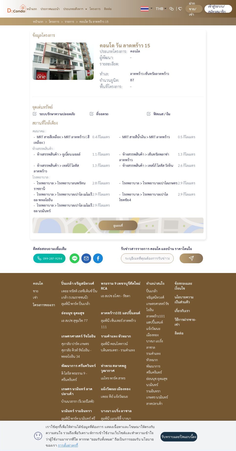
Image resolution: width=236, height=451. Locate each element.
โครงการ (95, 9)
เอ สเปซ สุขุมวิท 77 (74, 320)
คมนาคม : (39, 131)
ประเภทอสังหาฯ (74, 9)
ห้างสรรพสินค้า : (43, 148)
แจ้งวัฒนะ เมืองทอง (115, 389)
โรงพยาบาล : (41, 177)
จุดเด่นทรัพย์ (42, 107)
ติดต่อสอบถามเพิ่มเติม (49, 248)
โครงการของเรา (44, 305)
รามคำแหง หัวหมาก (116, 336)
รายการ (69, 21)
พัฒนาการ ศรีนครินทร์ (78, 365)
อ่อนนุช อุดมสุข (72, 313)
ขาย (35, 291)
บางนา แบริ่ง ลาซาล (116, 411)
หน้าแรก (32, 9)
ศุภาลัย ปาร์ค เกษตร (75, 343)
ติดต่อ (108, 9)
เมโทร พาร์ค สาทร (113, 378)
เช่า (35, 297)
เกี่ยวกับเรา (182, 310)
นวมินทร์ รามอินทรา (76, 411)
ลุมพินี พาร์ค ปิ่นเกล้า (75, 303)
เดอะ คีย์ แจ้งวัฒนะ (114, 396)
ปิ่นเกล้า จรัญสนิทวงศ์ (77, 283)
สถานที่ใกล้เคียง (45, 123)
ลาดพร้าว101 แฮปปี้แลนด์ (120, 313)
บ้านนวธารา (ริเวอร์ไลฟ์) (77, 401)
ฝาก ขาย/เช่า (192, 8)
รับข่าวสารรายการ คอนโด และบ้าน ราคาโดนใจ (156, 248)
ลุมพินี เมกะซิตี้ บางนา (116, 418)
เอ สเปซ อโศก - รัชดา (115, 296)
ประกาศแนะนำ (50, 9)
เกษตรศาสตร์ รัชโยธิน (78, 336)
